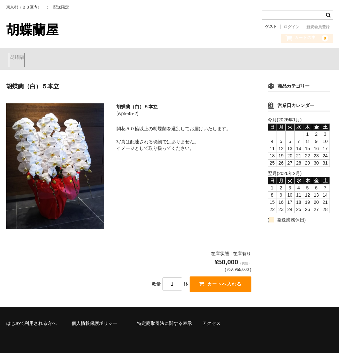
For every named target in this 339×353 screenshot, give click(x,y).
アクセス (211, 318)
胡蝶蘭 (19, 58)
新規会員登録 (318, 27)
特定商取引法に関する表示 (164, 318)
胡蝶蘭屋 (32, 30)
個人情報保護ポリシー (94, 318)
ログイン (291, 27)
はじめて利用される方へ (31, 318)
